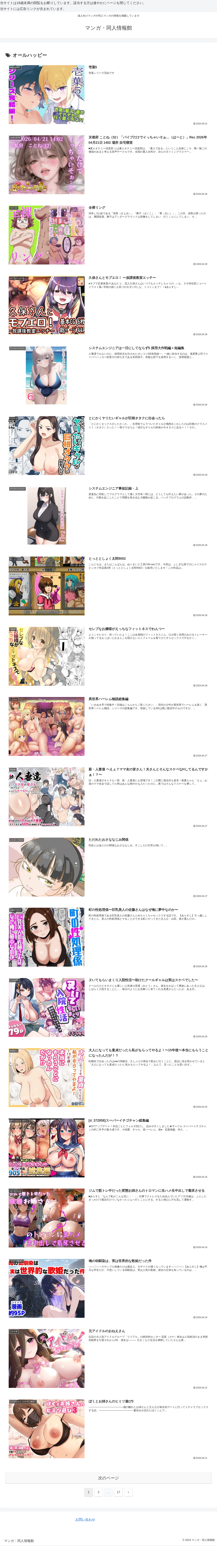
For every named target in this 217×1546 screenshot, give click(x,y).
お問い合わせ (85, 1520)
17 (118, 1492)
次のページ (108, 1478)
